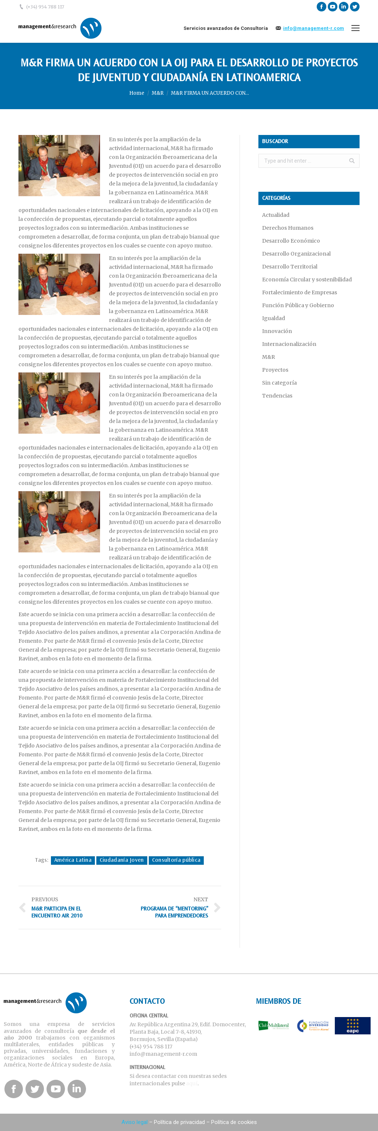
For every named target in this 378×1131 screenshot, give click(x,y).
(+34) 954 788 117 (45, 7)
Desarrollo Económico (291, 240)
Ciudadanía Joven (122, 860)
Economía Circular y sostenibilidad (307, 279)
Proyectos (275, 370)
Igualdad (273, 318)
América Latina (73, 860)
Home (136, 93)
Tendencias (277, 395)
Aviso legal (134, 1122)
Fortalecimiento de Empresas (299, 292)
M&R (158, 93)
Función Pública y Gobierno (298, 305)
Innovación (277, 331)
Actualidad (275, 215)
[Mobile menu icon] (355, 28)
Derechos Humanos (287, 228)
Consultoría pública (176, 860)
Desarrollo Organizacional (296, 253)
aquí (191, 1083)
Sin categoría (279, 382)
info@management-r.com (313, 28)
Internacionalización (289, 344)
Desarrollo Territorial (289, 266)
